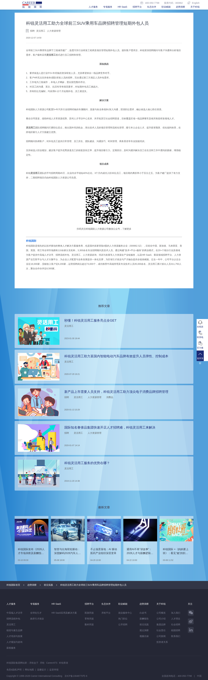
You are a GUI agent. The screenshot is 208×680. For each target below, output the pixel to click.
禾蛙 (42, 662)
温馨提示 (41, 669)
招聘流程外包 (13, 618)
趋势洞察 (180, 7)
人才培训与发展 (14, 636)
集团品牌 (161, 624)
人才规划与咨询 (14, 642)
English (194, 3)
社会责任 (161, 630)
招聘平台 (137, 7)
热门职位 (122, 618)
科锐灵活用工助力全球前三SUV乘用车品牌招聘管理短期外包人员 (93, 585)
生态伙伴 (151, 7)
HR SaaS (122, 7)
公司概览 (161, 612)
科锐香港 (63, 662)
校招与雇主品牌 (14, 630)
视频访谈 (144, 636)
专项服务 (107, 7)
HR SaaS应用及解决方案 (64, 612)
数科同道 (89, 624)
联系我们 (175, 636)
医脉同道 (89, 612)
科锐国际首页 (13, 585)
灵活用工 (51, 55)
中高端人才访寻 (14, 612)
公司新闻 (161, 636)
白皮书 (143, 612)
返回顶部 (202, 359)
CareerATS (51, 662)
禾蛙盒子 (33, 662)
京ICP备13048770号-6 (76, 676)
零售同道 (89, 618)
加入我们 (175, 612)
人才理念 (175, 618)
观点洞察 (144, 630)
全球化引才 (36, 612)
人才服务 (93, 7)
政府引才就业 (37, 618)
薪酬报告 (144, 618)
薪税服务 (11, 648)
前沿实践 (48, 585)
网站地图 (29, 669)
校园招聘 (175, 630)
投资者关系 (162, 642)
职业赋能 (166, 7)
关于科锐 (195, 7)
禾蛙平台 (105, 612)
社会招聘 (175, 624)
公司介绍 (161, 618)
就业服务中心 (125, 612)
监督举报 (53, 669)
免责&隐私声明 (14, 669)
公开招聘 (122, 624)
